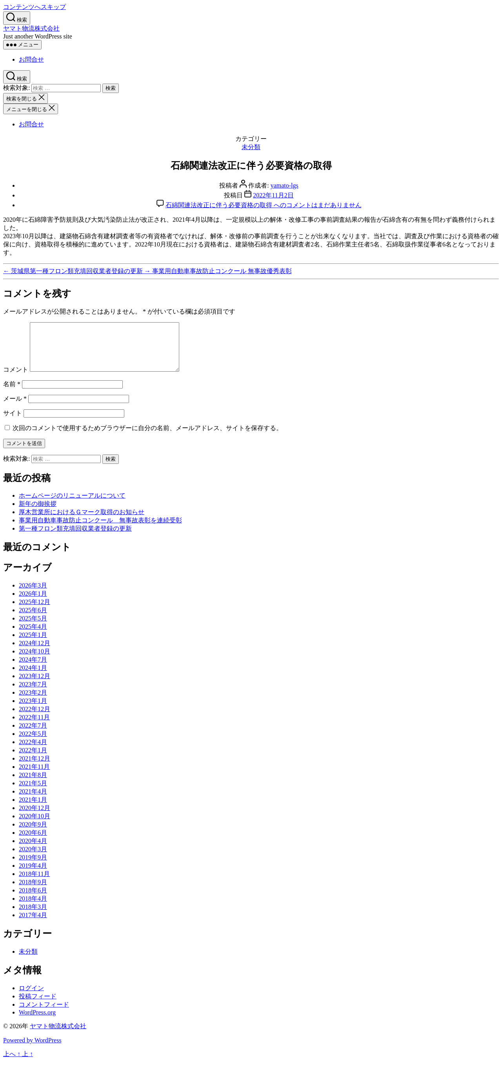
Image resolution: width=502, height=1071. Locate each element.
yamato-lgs (284, 185)
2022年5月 (33, 743)
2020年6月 (33, 842)
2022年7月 (33, 735)
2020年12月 (34, 817)
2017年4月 (33, 924)
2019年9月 (33, 866)
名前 (11, 393)
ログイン (31, 997)
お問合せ (31, 59)
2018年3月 (33, 916)
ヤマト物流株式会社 (31, 28)
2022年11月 (34, 726)
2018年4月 (33, 908)
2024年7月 (33, 669)
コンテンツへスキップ (34, 7)
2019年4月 (33, 875)
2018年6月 (33, 899)
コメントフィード (44, 1014)
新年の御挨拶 (37, 513)
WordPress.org (37, 1021)
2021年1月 (33, 809)
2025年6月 (33, 619)
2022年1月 (33, 759)
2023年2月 (33, 702)
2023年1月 (33, 710)
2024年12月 (34, 652)
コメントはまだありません (264, 205)
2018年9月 (33, 891)
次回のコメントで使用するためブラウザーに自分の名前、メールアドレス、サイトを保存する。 (147, 437)
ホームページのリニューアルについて (72, 505)
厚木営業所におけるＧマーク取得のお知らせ (81, 521)
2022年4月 (33, 751)
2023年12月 (34, 685)
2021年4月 (33, 800)
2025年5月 (33, 627)
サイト (12, 422)
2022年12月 (34, 718)
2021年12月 (34, 767)
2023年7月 (33, 693)
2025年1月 (33, 644)
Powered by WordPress (32, 1049)
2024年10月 (34, 660)
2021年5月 (33, 792)
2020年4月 (33, 850)
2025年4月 (33, 636)
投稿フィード (37, 1005)
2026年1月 (33, 603)
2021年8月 (33, 784)
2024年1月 (33, 677)
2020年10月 (34, 825)
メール (15, 408)
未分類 (251, 147)
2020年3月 (33, 858)
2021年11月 (34, 776)
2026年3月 (33, 594)
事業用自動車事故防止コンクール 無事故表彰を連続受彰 (100, 529)
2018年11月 (34, 883)
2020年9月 (33, 833)
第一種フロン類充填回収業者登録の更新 (75, 538)
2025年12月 (34, 611)
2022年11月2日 (273, 195)
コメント (15, 379)
